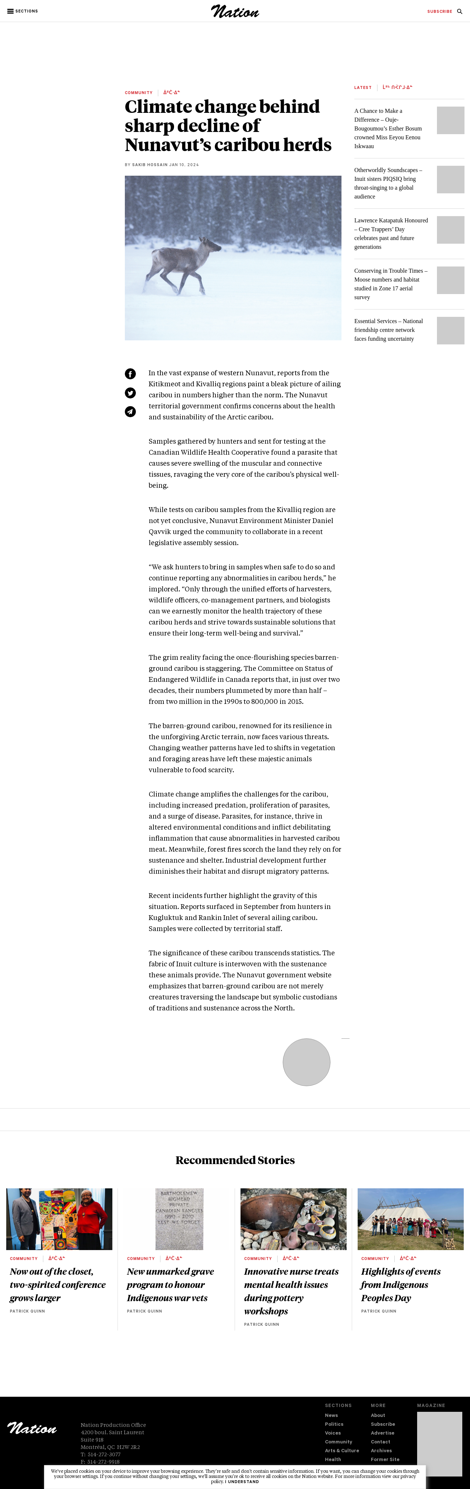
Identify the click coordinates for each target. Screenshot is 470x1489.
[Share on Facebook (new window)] (130, 374)
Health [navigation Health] (333, 1460)
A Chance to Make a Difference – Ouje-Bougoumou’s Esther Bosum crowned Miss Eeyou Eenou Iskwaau (388, 128)
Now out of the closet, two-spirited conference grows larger (58, 1284)
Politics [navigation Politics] (334, 1425)
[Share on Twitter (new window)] (130, 393)
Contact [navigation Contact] (380, 1442)
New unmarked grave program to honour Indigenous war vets (170, 1284)
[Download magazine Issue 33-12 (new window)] (439, 1444)
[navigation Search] (460, 13)
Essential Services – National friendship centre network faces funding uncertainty (388, 330)
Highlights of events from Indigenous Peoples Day (401, 1284)
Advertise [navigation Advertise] (382, 1433)
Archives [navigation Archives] (381, 1451)
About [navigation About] (378, 1416)
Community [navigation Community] (338, 1442)
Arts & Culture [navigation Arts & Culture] (342, 1451)
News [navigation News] (331, 1416)
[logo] (235, 16)
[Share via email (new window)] (130, 411)
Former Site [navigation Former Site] (385, 1460)
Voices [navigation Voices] (333, 1433)
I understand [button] (242, 1482)
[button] (23, 11)
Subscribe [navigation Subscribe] (383, 1425)
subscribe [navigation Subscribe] (439, 12)
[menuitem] (439, 12)
